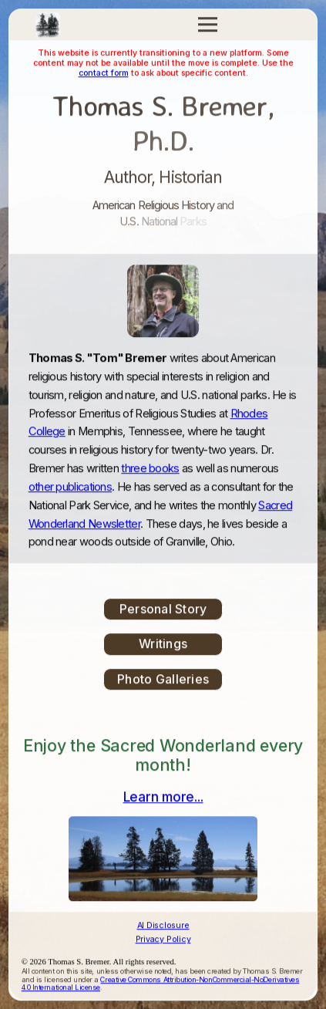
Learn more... (163, 797)
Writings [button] (163, 644)
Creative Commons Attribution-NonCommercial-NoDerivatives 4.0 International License (161, 984)
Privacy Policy (163, 940)
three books (150, 469)
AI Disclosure (163, 926)
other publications (70, 487)
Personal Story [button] (163, 609)
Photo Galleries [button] (163, 679)
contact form (104, 74)
